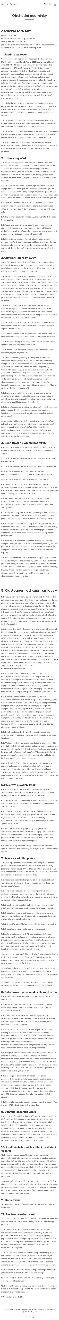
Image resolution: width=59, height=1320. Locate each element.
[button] (45, 4)
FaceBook (29, 1317)
